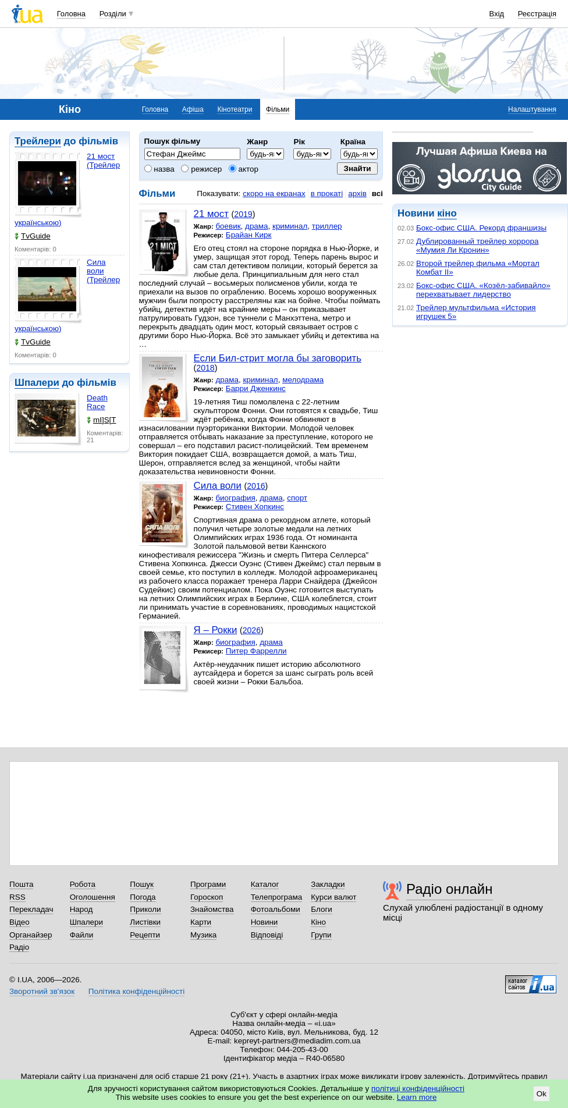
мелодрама (303, 379)
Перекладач (31, 909)
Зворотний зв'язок (41, 991)
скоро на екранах (274, 193)
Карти (200, 922)
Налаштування (532, 109)
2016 (256, 486)
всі (377, 193)
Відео (19, 922)
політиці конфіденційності (417, 1088)
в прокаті (327, 193)
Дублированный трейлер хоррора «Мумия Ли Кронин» (477, 245)
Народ (81, 909)
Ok (541, 1093)
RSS (17, 897)
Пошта (21, 884)
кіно (446, 213)
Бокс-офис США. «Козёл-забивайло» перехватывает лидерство (483, 290)
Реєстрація (537, 13)
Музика (203, 935)
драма (256, 226)
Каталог (265, 884)
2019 (243, 214)
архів (357, 193)
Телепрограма (277, 897)
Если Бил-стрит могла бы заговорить (277, 358)
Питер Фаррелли (256, 651)
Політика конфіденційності (136, 991)
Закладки (328, 884)
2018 (205, 367)
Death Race (97, 402)
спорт (297, 497)
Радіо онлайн (449, 889)
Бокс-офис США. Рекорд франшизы (481, 227)
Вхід (497, 13)
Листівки (145, 922)
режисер (201, 169)
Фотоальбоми (275, 909)
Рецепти (145, 935)
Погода (142, 897)
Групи (321, 935)
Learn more (417, 1097)
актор (243, 169)
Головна (71, 13)
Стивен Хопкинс (255, 506)
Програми (208, 884)
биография (235, 497)
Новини (264, 922)
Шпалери (37, 382)
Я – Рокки (215, 629)
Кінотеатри (234, 109)
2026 (252, 630)
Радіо (19, 947)
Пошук (142, 884)
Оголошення (92, 897)
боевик (227, 226)
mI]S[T (101, 420)
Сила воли (218, 485)
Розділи (113, 13)
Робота (82, 884)
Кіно (318, 922)
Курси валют (333, 897)
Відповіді (267, 935)
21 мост (211, 213)
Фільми (277, 109)
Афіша (193, 109)
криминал (289, 226)
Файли (82, 935)
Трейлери (38, 141)
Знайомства (212, 909)
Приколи (145, 909)
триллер (327, 226)
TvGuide (33, 236)
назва (159, 169)
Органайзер (30, 935)
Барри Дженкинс (256, 388)
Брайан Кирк (249, 234)
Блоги (321, 909)
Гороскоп (206, 897)
